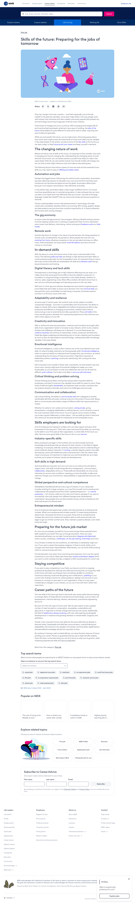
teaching (54, 358)
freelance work (87, 224)
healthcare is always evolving (55, 613)
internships (86, 539)
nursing (67, 450)
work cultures (47, 372)
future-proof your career (63, 144)
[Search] (109, 14)
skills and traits (57, 257)
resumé (84, 434)
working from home (42, 240)
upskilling (87, 575)
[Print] (58, 106)
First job (24, 32)
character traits (86, 261)
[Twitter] (48, 106)
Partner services (74, 836)
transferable (58, 385)
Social (103, 831)
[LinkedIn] (53, 106)
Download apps (9, 866)
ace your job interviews (82, 372)
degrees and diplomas (86, 536)
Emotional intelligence (90, 351)
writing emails (79, 408)
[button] (9, 898)
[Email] (64, 106)
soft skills (88, 312)
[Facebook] (43, 106)
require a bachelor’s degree (83, 556)
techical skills (89, 289)
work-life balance (73, 242)
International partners (76, 831)
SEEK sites (7, 870)
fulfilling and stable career (69, 170)
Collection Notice (70, 789)
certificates (60, 539)
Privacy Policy (85, 789)
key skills (82, 142)
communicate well (68, 397)
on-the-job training (73, 539)
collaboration (40, 471)
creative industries (42, 333)
